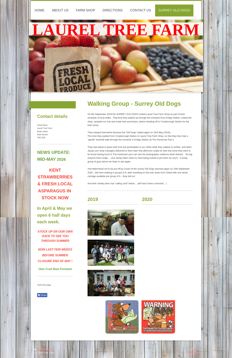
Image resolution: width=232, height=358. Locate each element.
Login (195, 349)
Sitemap (49, 349)
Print (39, 349)
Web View (192, 352)
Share (42, 295)
